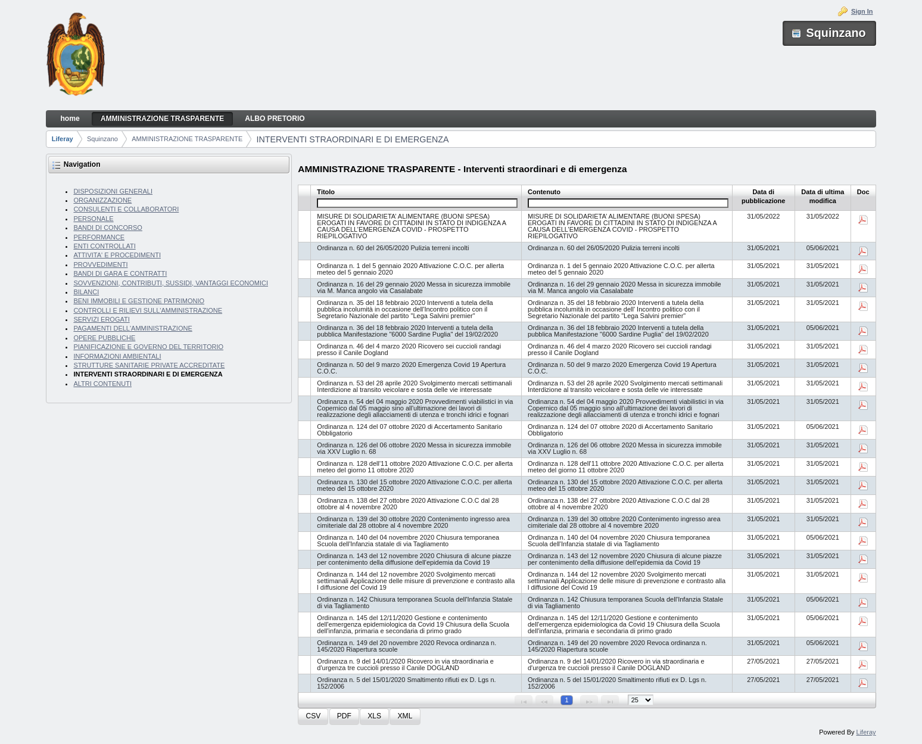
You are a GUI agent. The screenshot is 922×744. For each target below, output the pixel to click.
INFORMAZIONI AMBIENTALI (117, 356)
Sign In (862, 11)
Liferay (62, 138)
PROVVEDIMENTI (100, 264)
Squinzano (102, 138)
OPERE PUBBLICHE (104, 337)
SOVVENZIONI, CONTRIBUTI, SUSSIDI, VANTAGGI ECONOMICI (170, 283)
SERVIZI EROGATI (101, 319)
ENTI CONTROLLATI (104, 246)
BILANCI (86, 291)
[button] (313, 717)
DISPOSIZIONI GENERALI (112, 191)
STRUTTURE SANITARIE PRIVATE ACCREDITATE (149, 365)
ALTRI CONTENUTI (102, 383)
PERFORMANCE (98, 237)
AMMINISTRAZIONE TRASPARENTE (187, 138)
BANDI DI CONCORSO (107, 227)
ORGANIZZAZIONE (102, 200)
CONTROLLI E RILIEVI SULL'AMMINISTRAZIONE (147, 310)
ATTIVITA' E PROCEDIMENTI (117, 255)
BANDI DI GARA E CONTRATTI (120, 273)
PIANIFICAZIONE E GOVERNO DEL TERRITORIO (148, 346)
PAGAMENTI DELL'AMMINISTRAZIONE (132, 328)
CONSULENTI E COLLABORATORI (126, 209)
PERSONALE (93, 218)
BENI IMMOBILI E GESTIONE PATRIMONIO (138, 300)
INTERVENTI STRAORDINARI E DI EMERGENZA (353, 139)
